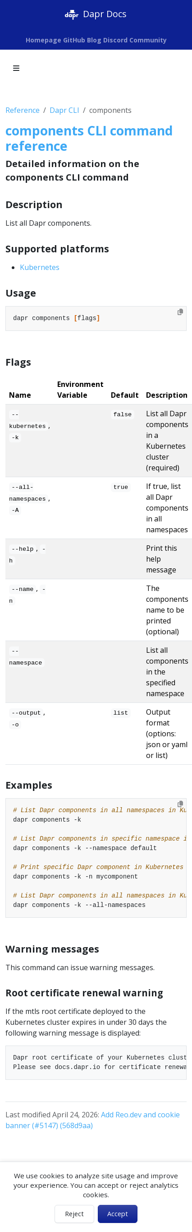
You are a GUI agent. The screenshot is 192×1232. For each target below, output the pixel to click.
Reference (22, 110)
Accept (117, 1213)
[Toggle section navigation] (16, 68)
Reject (74, 1213)
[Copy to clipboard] (180, 312)
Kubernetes (39, 267)
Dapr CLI (64, 110)
